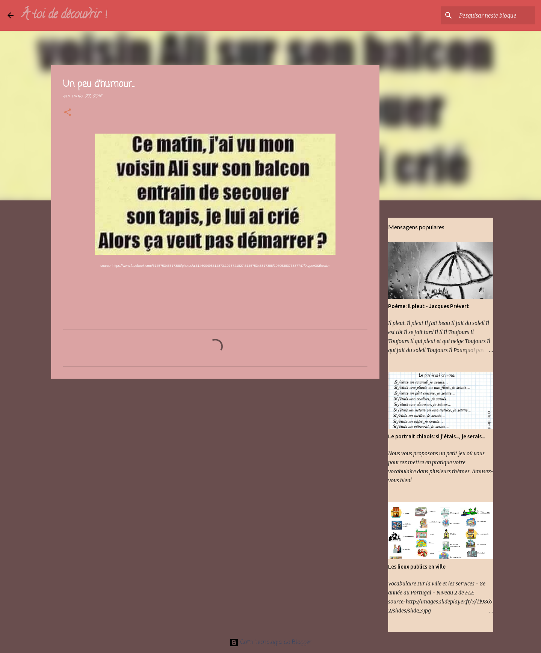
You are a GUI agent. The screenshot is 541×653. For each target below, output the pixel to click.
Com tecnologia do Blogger (271, 642)
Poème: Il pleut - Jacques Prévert (428, 306)
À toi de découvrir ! (64, 15)
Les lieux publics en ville (417, 567)
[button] (67, 113)
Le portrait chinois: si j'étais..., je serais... (436, 436)
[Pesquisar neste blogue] (495, 15)
